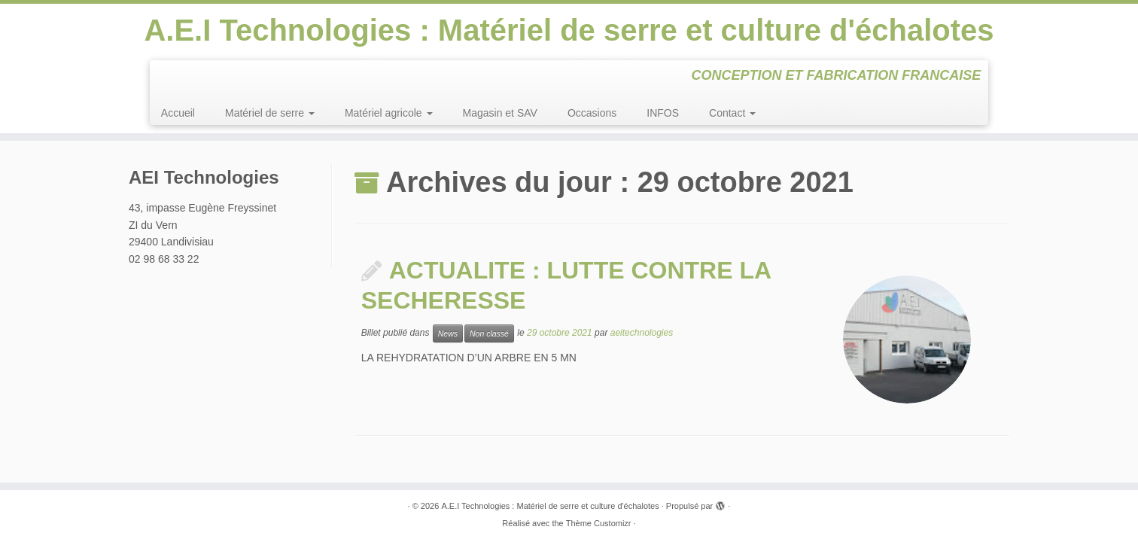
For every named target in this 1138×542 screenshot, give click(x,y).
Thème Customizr (598, 523)
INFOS (663, 113)
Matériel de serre (270, 113)
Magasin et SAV (500, 113)
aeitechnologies (641, 333)
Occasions (591, 113)
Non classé (489, 333)
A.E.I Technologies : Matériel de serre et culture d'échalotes (568, 30)
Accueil (178, 113)
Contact (732, 113)
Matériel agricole (389, 113)
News (448, 333)
